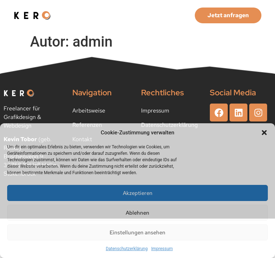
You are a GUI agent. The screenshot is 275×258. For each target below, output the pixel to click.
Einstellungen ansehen (137, 232)
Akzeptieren (138, 193)
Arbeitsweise (88, 110)
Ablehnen (137, 212)
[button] (264, 132)
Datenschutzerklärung (127, 248)
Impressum (162, 248)
